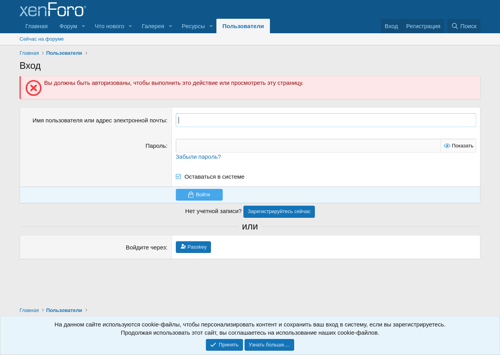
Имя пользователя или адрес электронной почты (99, 120)
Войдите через (146, 247)
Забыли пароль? (198, 156)
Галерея (153, 26)
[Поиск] (463, 26)
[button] (83, 26)
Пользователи (243, 26)
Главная (36, 26)
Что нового (109, 26)
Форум (68, 26)
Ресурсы (193, 26)
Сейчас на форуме (42, 39)
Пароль (156, 145)
